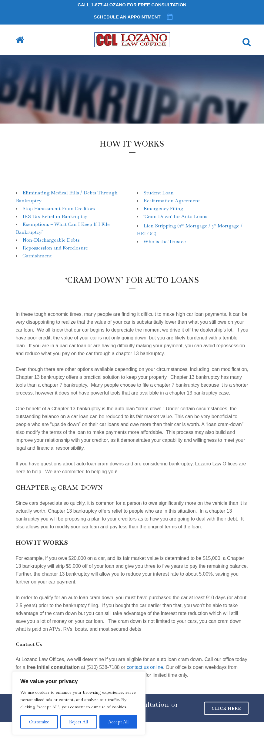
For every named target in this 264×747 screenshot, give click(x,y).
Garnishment (37, 256)
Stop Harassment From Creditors (58, 208)
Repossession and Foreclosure (55, 248)
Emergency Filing (163, 208)
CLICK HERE (226, 708)
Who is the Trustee (164, 241)
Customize (39, 722)
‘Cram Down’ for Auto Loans (175, 216)
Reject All (78, 722)
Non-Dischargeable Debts (51, 240)
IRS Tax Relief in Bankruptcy (54, 216)
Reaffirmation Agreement (171, 200)
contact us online (145, 667)
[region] (78, 703)
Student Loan (158, 193)
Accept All (118, 722)
